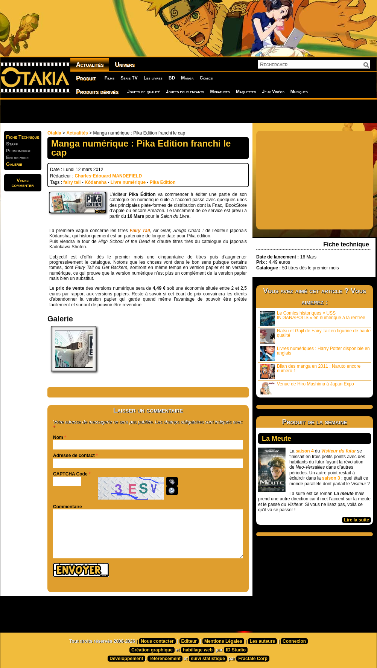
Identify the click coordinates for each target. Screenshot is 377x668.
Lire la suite (356, 520)
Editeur (189, 641)
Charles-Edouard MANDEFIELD (108, 176)
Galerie (14, 164)
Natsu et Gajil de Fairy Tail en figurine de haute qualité (315, 336)
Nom (58, 437)
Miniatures (220, 91)
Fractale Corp (252, 658)
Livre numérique (128, 182)
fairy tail (72, 182)
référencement (165, 658)
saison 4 (305, 451)
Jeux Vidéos (273, 91)
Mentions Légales (223, 641)
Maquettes (246, 91)
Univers (125, 64)
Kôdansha (95, 182)
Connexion (294, 641)
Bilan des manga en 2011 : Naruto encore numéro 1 (310, 371)
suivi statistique (208, 658)
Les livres (153, 78)
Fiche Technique (23, 137)
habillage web (198, 650)
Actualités (89, 64)
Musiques (299, 91)
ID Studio (236, 650)
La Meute (276, 438)
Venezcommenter (23, 183)
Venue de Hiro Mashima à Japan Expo (307, 387)
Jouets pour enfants (185, 91)
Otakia (54, 133)
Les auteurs (262, 641)
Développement (126, 658)
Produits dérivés (97, 92)
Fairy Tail (140, 230)
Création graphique (152, 650)
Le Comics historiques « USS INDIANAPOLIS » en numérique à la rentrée (312, 318)
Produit (86, 78)
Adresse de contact (74, 455)
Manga (187, 78)
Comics (206, 78)
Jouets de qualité (143, 91)
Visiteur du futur (338, 451)
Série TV (128, 78)
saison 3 (331, 478)
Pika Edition (163, 182)
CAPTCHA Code (70, 474)
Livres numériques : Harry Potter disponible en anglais (315, 353)
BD (172, 78)
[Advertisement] (98, 111)
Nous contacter (157, 641)
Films (109, 78)
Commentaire (67, 506)
